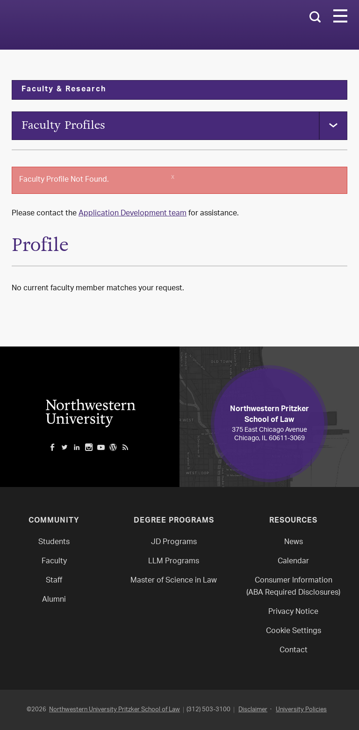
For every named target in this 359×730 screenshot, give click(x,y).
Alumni (54, 600)
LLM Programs (173, 561)
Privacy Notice (293, 612)
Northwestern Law (114, 25)
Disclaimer (252, 709)
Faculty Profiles (63, 125)
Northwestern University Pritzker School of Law (114, 709)
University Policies (301, 709)
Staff (54, 581)
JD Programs (174, 542)
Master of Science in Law (173, 581)
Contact (294, 650)
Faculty (54, 561)
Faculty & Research (64, 89)
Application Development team (133, 213)
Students (54, 542)
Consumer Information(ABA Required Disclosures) (293, 587)
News (293, 542)
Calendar (293, 561)
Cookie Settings (293, 631)
